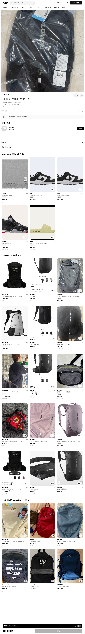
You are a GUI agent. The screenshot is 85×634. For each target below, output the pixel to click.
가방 (6, 111)
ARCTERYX (5, 539)
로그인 (66, 3)
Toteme (4, 193)
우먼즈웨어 (15, 7)
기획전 (63, 7)
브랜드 (39, 7)
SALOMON (5, 94)
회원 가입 (59, 3)
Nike (31, 193)
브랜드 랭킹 (48, 7)
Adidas (31, 241)
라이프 (24, 7)
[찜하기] (76, 95)
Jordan (4, 241)
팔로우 (80, 128)
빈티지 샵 (56, 7)
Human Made (5, 585)
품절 (58, 631)
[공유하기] (81, 95)
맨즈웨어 (6, 7)
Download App (76, 3)
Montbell (32, 539)
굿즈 (31, 7)
